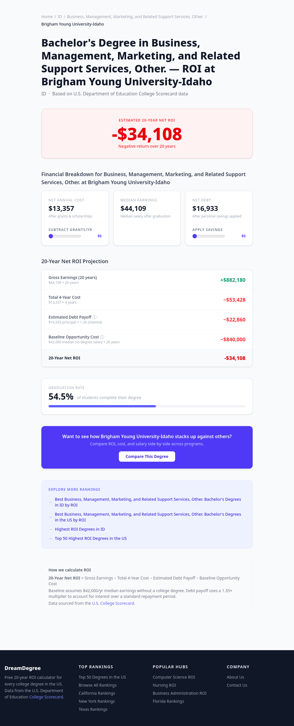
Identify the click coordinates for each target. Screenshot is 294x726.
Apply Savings (207, 229)
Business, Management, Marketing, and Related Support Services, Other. (135, 16)
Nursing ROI (164, 685)
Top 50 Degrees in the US (102, 677)
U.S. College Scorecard (113, 603)
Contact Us (237, 685)
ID (60, 16)
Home (47, 16)
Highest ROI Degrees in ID (77, 529)
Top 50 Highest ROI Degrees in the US (88, 538)
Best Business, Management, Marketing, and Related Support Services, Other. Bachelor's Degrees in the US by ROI (145, 517)
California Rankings (97, 693)
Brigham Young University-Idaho (72, 24)
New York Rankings (97, 701)
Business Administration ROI (179, 693)
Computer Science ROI (174, 677)
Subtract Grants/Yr (70, 229)
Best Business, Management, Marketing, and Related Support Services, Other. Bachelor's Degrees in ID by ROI (145, 502)
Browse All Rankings (98, 685)
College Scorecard (46, 697)
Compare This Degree (147, 456)
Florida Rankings (168, 701)
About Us (235, 677)
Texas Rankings (93, 709)
